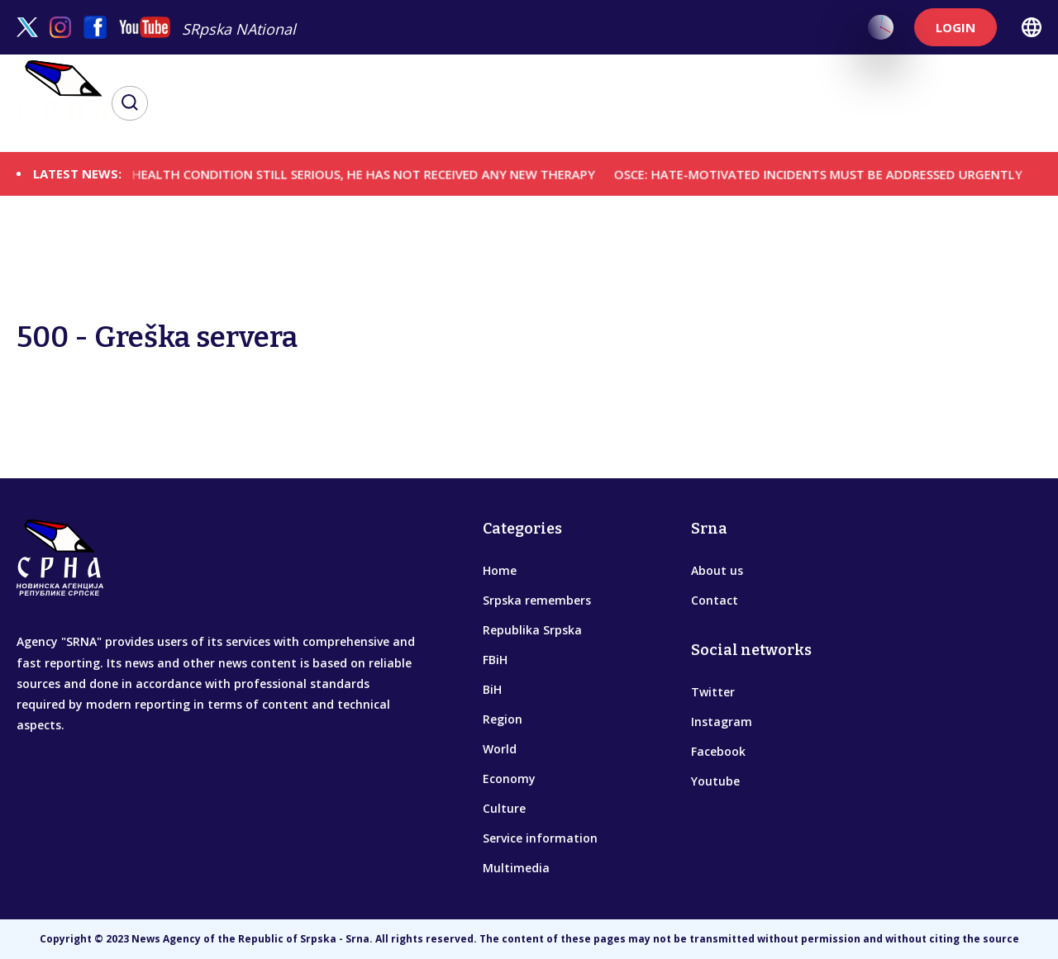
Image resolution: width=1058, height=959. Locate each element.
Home (500, 570)
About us (717, 570)
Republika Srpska (532, 630)
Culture (504, 808)
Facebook (718, 751)
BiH (492, 689)
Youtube (715, 781)
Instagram (721, 721)
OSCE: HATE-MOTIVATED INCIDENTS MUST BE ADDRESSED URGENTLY (834, 173)
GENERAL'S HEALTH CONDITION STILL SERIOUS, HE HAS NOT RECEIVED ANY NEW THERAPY (346, 173)
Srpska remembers (537, 600)
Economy (509, 778)
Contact (714, 600)
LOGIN (955, 27)
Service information (540, 838)
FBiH (495, 659)
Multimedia (516, 868)
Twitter (713, 692)
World (500, 749)
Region (502, 719)
